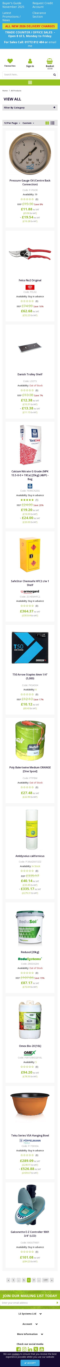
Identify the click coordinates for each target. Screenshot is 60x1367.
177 (45, 1280)
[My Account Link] (30, 63)
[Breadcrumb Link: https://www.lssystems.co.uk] (5, 90)
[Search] (27, 74)
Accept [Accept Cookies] (30, 1362)
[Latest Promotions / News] (15, 16)
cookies (16, 1353)
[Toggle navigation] (30, 82)
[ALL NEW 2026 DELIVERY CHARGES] (30, 26)
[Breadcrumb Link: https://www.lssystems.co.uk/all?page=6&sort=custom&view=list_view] (16, 90)
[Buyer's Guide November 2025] (15, 5)
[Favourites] (10, 62)
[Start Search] (55, 74)
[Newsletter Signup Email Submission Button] (57, 1302)
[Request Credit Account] (45, 5)
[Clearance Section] (45, 15)
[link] (18, 1349)
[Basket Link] (50, 64)
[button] (30, 199)
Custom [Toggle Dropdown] (27, 123)
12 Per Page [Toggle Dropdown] (11, 123)
